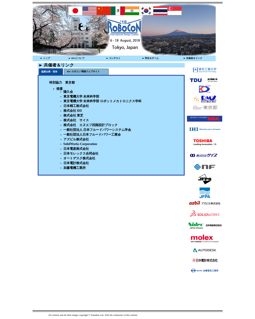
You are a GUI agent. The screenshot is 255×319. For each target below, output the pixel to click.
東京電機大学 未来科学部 (81, 96)
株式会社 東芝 (73, 115)
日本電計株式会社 (76, 163)
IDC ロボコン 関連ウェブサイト (83, 71)
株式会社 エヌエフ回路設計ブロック (90, 125)
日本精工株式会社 (76, 106)
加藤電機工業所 (74, 168)
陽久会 (68, 91)
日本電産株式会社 (76, 148)
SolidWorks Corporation (80, 144)
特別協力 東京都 (62, 82)
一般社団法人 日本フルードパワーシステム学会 (97, 130)
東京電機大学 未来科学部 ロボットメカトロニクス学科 (102, 101)
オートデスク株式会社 (79, 158)
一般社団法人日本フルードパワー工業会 (92, 134)
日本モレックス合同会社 (80, 153)
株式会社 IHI (72, 110)
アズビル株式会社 (76, 139)
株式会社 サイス (76, 120)
